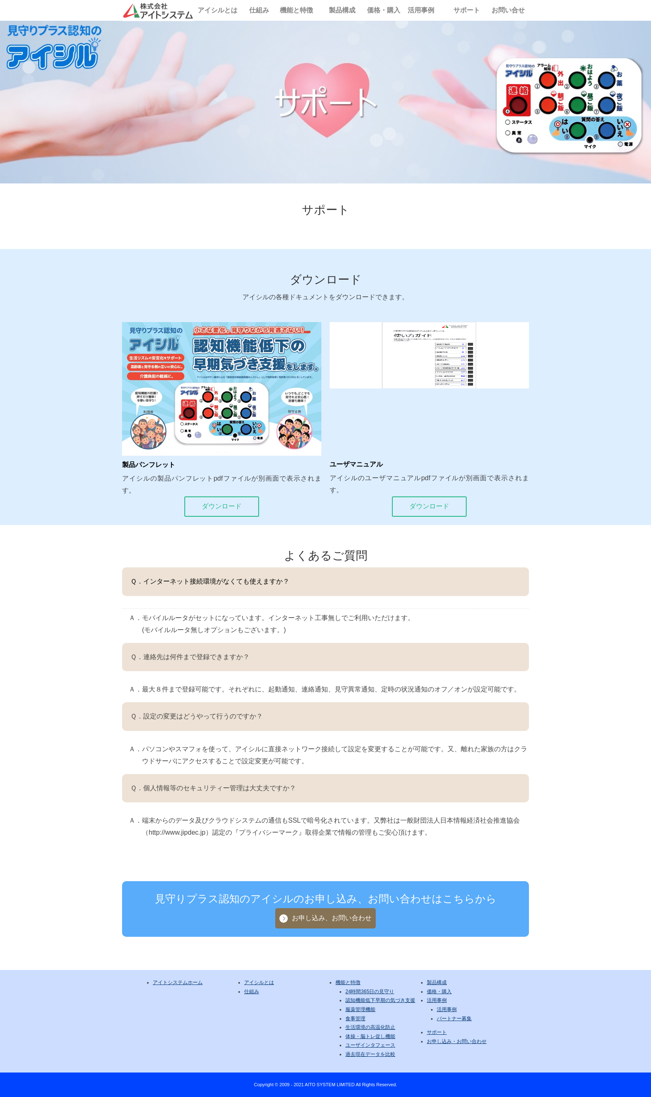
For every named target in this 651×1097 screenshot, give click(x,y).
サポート (466, 10)
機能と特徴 (296, 10)
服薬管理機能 (360, 1009)
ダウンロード (222, 506)
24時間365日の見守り (369, 991)
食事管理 (355, 1018)
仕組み (259, 10)
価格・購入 (383, 10)
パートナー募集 (454, 1018)
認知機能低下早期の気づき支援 (380, 1000)
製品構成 (342, 10)
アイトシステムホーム (178, 982)
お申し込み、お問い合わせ (332, 917)
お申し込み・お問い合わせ (457, 1041)
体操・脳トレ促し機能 (370, 1036)
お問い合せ (508, 10)
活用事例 (421, 10)
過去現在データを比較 (370, 1054)
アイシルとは (217, 10)
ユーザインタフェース (370, 1045)
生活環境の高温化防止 (370, 1027)
